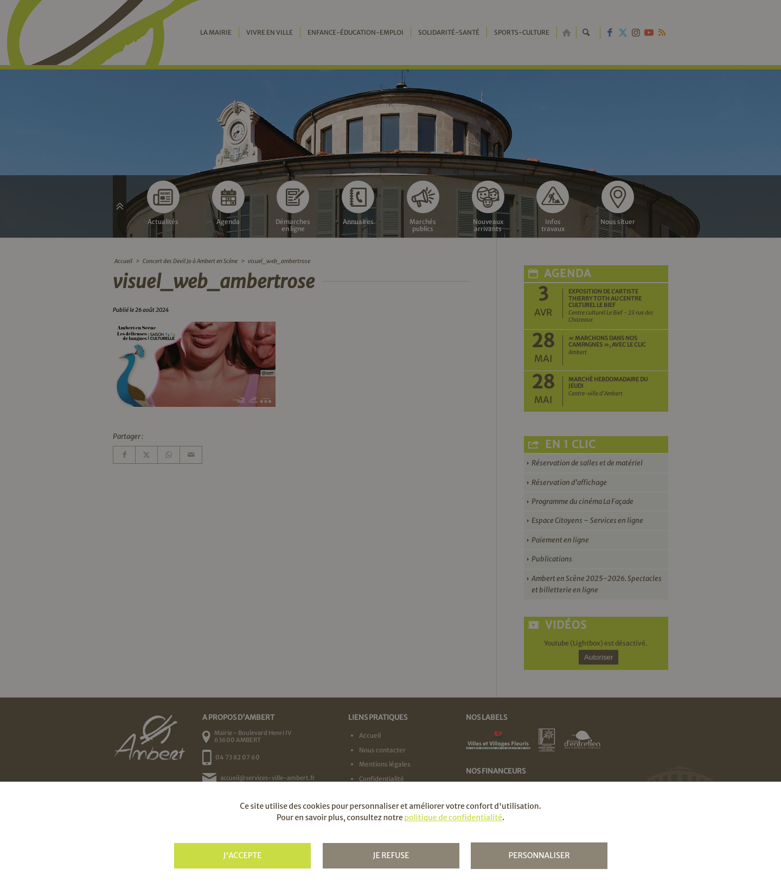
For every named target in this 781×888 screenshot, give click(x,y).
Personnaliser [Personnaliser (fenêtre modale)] (538, 855)
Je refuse (391, 855)
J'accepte (242, 855)
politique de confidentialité (453, 817)
